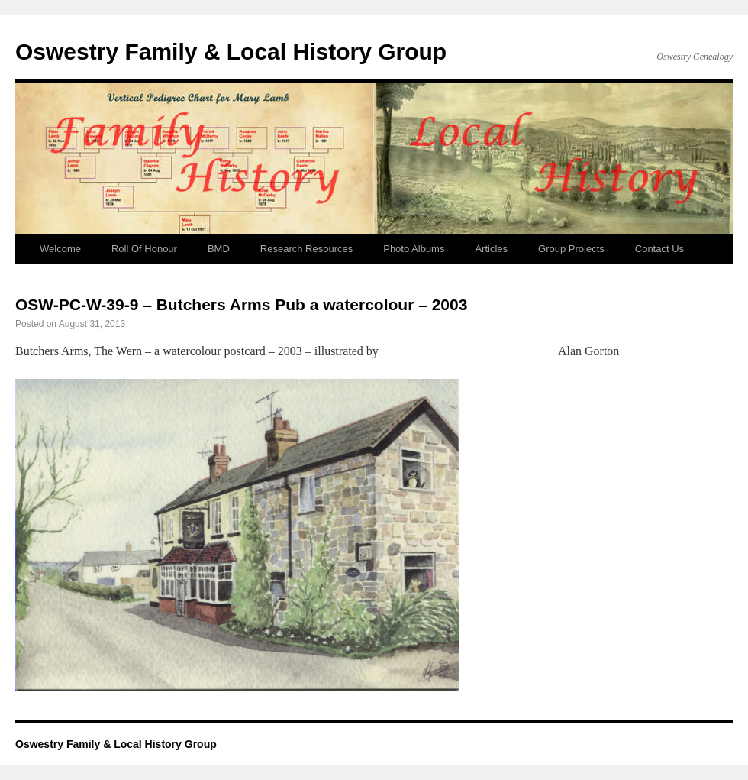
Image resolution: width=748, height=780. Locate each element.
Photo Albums (413, 248)
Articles (491, 248)
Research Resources (306, 248)
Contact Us (659, 248)
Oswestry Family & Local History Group (231, 51)
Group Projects (571, 248)
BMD (219, 248)
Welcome (60, 248)
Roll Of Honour (144, 248)
